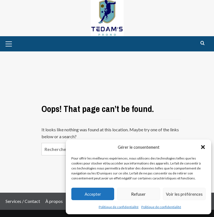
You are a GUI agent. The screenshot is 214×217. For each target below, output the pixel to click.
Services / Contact (23, 201)
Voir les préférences (184, 194)
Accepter (93, 194)
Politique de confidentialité (119, 207)
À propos (54, 201)
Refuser (138, 194)
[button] (203, 147)
